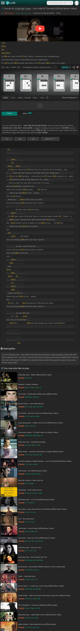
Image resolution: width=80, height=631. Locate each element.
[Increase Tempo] (19, 67)
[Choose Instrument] (47, 97)
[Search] (71, 3)
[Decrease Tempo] (3, 67)
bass (42, 97)
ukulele (20, 97)
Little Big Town (23, 8)
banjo (35, 97)
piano (13, 97)
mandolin (28, 97)
